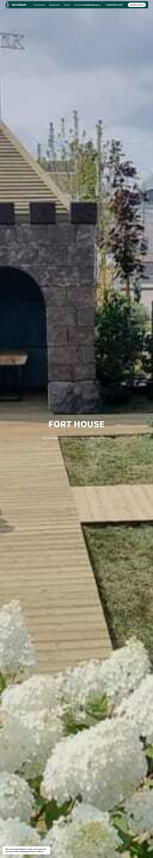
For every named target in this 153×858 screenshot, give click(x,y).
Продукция (54, 5)
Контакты (79, 5)
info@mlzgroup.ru (92, 5)
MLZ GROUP (19, 4)
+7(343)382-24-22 (114, 5)
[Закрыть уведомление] (48, 848)
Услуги (67, 5)
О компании (39, 5)
